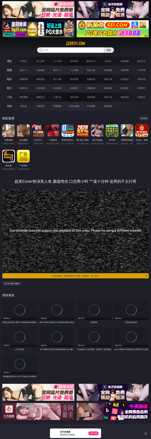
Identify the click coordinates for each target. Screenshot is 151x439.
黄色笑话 (125, 97)
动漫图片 (74, 88)
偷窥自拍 (24, 88)
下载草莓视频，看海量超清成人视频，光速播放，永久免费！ (99, 275)
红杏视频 (91, 106)
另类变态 (141, 79)
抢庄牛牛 (141, 61)
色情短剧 (108, 106)
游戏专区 (74, 61)
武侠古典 (74, 97)
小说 (9, 97)
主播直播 (125, 70)
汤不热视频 (74, 106)
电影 (9, 79)
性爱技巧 (141, 97)
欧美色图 (57, 88)
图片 (9, 88)
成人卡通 (57, 79)
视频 (9, 70)
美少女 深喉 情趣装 (11, 283)
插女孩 (24, 106)
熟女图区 (125, 88)
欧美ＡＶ (57, 70)
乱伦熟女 (125, 79)
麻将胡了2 (91, 61)
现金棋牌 (125, 61)
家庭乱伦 (40, 97)
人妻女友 (57, 97)
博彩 (9, 61)
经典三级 (108, 79)
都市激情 (24, 97)
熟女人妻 (91, 70)
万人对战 (57, 61)
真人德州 (40, 61)
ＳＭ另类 (141, 70)
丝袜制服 (108, 70)
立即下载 (93, 433)
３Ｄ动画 (74, 70)
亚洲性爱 (24, 79)
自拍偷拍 (40, 70)
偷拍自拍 (40, 79)
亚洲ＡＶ (24, 70)
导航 (9, 106)
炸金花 (108, 61)
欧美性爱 (74, 79)
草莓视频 (57, 106)
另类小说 (108, 97)
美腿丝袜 (91, 88)
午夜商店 (40, 106)
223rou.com (75, 43)
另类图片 (141, 88)
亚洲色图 (40, 88)
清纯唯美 (108, 88)
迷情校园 (91, 97)
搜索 (109, 50)
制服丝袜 (91, 79)
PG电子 (23, 61)
